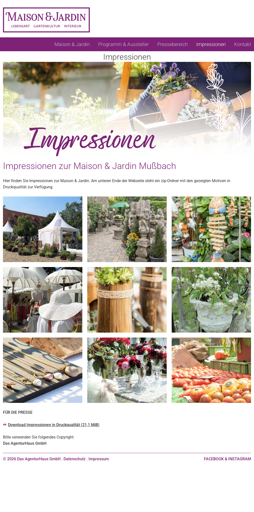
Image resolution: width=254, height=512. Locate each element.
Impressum (99, 459)
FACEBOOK (214, 459)
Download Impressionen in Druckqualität (53, 424)
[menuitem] (72, 44)
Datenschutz (75, 459)
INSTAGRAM (239, 459)
